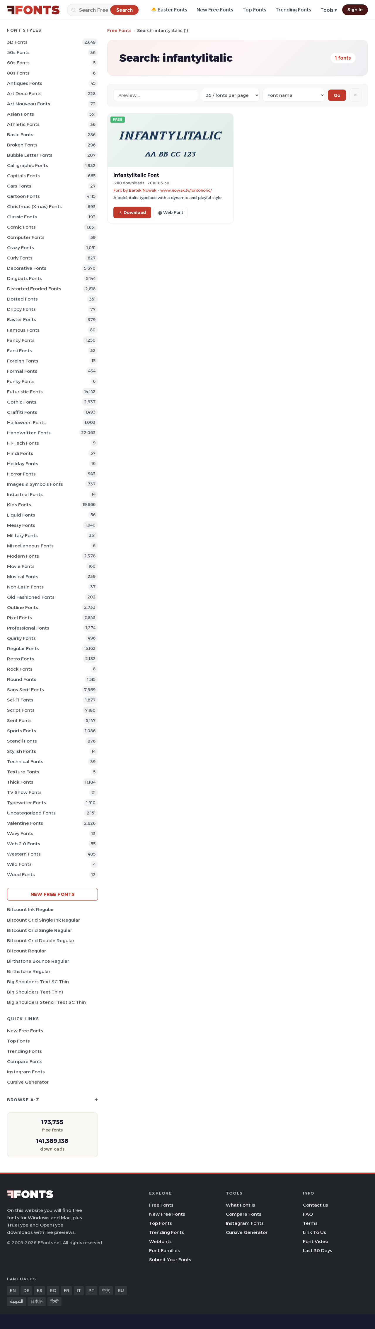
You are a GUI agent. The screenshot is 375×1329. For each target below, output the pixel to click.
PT (91, 1290)
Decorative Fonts (26, 268)
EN (13, 1290)
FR (66, 1290)
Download (132, 212)
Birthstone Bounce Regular (38, 961)
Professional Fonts (28, 628)
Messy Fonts (21, 525)
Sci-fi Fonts (20, 700)
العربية (16, 1301)
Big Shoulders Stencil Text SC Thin (46, 1002)
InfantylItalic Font (136, 175)
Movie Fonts (21, 566)
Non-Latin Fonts (25, 587)
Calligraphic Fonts (27, 165)
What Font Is (240, 1205)
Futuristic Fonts (25, 391)
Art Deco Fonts (24, 93)
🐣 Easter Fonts (169, 10)
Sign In (355, 9)
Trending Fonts (293, 10)
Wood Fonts (21, 874)
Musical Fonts (22, 576)
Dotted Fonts (22, 299)
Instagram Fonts (26, 1072)
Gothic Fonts (21, 402)
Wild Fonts (19, 864)
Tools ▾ (329, 10)
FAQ (308, 1214)
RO (53, 1290)
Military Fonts (22, 535)
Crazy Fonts (20, 247)
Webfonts (160, 1241)
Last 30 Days (317, 1250)
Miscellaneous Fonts (30, 546)
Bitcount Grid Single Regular (39, 930)
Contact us (315, 1205)
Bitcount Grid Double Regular (40, 940)
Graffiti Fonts (22, 412)
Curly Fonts (20, 258)
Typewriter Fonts (26, 802)
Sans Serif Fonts (25, 689)
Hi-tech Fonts (23, 443)
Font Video (315, 1241)
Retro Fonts (20, 659)
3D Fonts (17, 42)
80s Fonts (18, 73)
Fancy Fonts (21, 340)
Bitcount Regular (26, 951)
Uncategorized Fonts (31, 813)
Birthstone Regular (28, 971)
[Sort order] (293, 95)
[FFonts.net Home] (33, 10)
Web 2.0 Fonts (23, 843)
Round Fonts (21, 679)
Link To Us (314, 1232)
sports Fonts (21, 730)
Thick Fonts (20, 782)
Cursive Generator (28, 1082)
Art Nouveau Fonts (28, 104)
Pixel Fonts (19, 617)
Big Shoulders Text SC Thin (38, 981)
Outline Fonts (22, 607)
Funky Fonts (21, 381)
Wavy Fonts (20, 833)
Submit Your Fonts (170, 1259)
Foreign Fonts (22, 361)
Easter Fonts (21, 319)
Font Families (164, 1250)
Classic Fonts (22, 217)
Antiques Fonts (24, 83)
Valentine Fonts (25, 823)
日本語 (36, 1301)
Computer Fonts (26, 237)
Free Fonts (119, 30)
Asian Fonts (20, 114)
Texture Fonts (23, 772)
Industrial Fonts (25, 494)
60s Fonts (18, 62)
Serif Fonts (19, 720)
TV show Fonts (24, 792)
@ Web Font (170, 212)
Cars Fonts (19, 186)
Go (337, 95)
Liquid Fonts (21, 515)
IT (79, 1290)
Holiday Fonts (22, 463)
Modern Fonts (23, 556)
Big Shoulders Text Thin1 (35, 992)
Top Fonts (254, 10)
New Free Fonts (215, 10)
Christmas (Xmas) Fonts (34, 206)
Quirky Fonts (21, 638)
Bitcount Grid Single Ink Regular (43, 920)
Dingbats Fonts (24, 278)
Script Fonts (21, 710)
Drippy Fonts (21, 309)
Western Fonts (24, 854)
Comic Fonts (21, 227)
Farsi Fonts (19, 350)
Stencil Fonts (22, 741)
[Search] (103, 10)
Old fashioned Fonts (30, 597)
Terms (310, 1223)
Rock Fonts (20, 669)
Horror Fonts (21, 474)
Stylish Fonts (21, 751)
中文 (106, 1290)
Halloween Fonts (26, 422)
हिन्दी (54, 1301)
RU (121, 1290)
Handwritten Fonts (29, 433)
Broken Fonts (22, 145)
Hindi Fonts (20, 453)
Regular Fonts (23, 648)
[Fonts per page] (230, 95)
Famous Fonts (23, 330)
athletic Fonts (23, 124)
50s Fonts (18, 52)
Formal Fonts (22, 371)
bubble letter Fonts (29, 155)
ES (39, 1290)
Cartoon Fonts (23, 196)
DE (26, 1290)
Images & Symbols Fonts (35, 484)
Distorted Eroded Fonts (34, 288)
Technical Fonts (25, 761)
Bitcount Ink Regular (30, 909)
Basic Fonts (20, 134)
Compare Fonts (24, 1061)
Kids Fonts (19, 504)
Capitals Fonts (23, 175)
